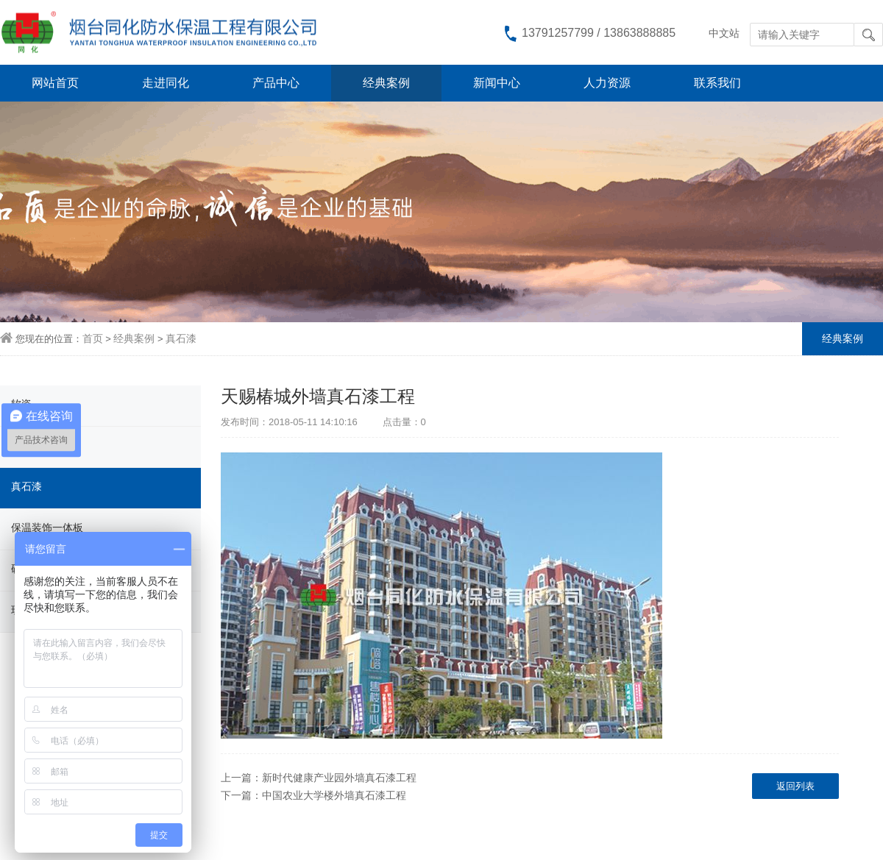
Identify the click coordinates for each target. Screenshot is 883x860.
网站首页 (55, 83)
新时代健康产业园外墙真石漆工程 (339, 777)
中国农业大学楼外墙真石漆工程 (334, 795)
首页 (92, 338)
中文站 (724, 33)
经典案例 (386, 83)
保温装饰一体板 (47, 527)
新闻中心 (496, 83)
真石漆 (181, 338)
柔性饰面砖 (37, 445)
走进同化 (165, 83)
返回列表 (795, 786)
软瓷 (21, 404)
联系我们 (717, 83)
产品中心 (275, 83)
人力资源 (607, 83)
